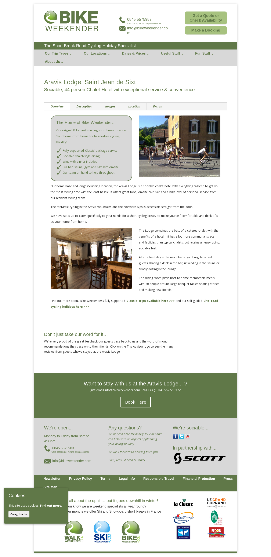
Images (110, 106)
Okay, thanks (19, 514)
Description (84, 106)
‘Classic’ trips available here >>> (150, 301)
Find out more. (51, 505)
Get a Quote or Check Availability (206, 18)
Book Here (135, 402)
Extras (157, 106)
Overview (57, 106)
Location (134, 106)
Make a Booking (205, 30)
